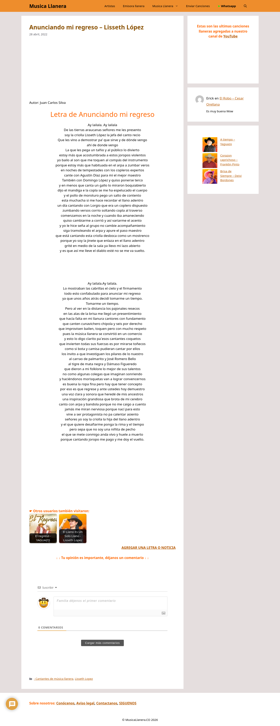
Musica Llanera (47, 6)
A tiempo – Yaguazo (219, 139)
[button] (245, 6)
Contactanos (106, 703)
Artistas (109, 6)
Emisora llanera (133, 6)
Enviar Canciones (198, 6)
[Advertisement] (102, 70)
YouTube (230, 36)
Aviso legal (85, 703)
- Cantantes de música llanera (53, 679)
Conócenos (65, 703)
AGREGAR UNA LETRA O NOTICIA (149, 547)
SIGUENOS (127, 703)
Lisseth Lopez (84, 679)
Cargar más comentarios (102, 642)
